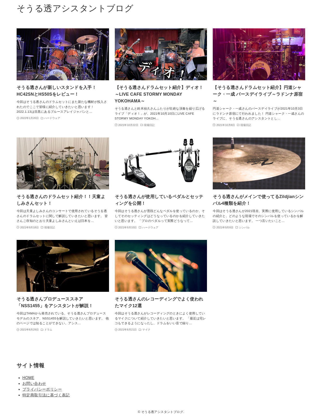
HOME (28, 378)
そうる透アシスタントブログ (75, 8)
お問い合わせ (34, 383)
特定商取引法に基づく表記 (46, 395)
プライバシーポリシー (42, 389)
